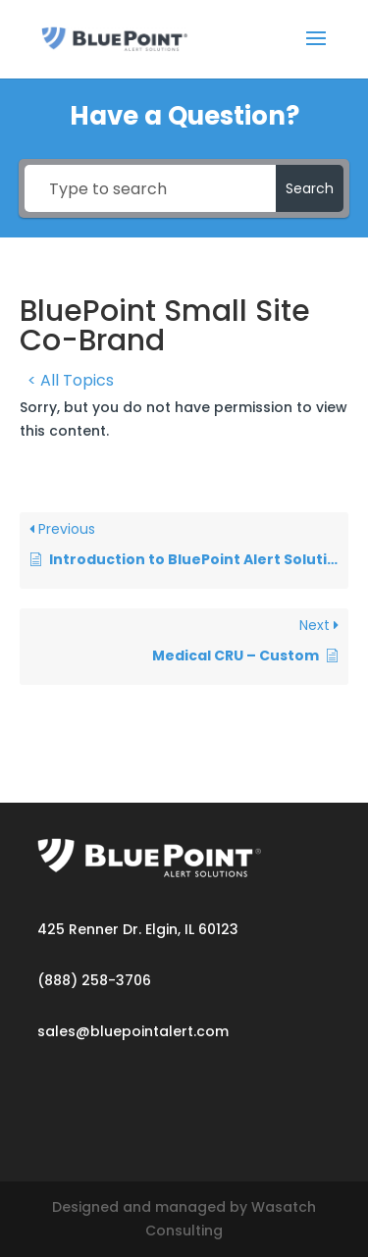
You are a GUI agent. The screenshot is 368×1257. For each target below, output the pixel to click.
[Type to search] (151, 188)
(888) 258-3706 (94, 980)
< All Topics (70, 380)
